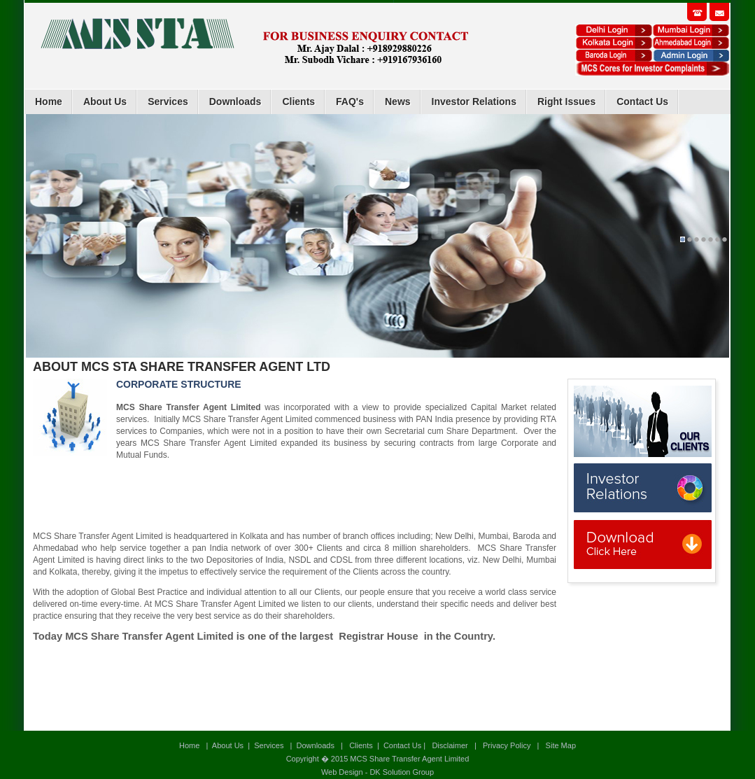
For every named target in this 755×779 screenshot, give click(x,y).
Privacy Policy (506, 745)
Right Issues (566, 101)
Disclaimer (449, 745)
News (398, 101)
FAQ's (350, 101)
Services (168, 101)
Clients (298, 101)
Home (48, 101)
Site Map (560, 745)
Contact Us (642, 101)
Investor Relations (474, 101)
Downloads (235, 101)
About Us (105, 101)
